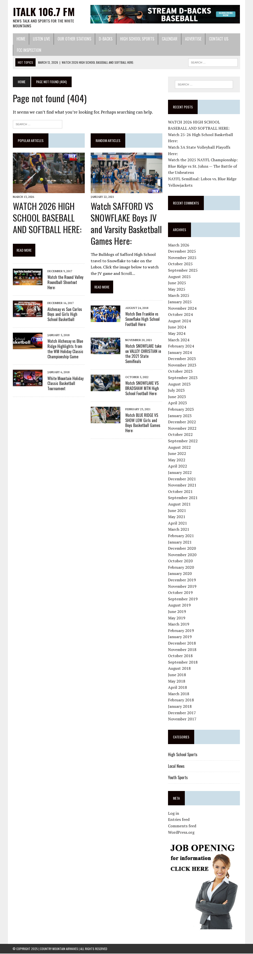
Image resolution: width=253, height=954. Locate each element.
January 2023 (180, 416)
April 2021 (177, 523)
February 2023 (181, 409)
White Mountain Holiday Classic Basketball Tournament (65, 384)
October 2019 (180, 592)
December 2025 (182, 251)
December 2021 (182, 479)
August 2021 (179, 504)
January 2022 (180, 472)
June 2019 (177, 611)
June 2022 (177, 453)
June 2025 (177, 283)
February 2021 (181, 536)
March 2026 (179, 245)
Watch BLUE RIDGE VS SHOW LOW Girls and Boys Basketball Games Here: (142, 423)
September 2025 (183, 270)
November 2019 (182, 586)
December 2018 (182, 643)
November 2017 (182, 719)
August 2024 (179, 321)
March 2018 (179, 694)
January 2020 (180, 574)
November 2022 (182, 428)
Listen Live (41, 39)
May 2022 (177, 460)
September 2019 (183, 599)
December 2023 (182, 359)
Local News (176, 766)
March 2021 (179, 529)
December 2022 (182, 422)
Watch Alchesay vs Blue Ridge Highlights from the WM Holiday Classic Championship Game (65, 349)
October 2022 (180, 434)
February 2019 (181, 630)
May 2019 (177, 618)
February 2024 (181, 346)
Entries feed (179, 820)
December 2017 (182, 713)
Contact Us (218, 39)
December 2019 (182, 580)
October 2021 (180, 491)
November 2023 (182, 365)
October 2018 (180, 656)
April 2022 (177, 466)
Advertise (193, 39)
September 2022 (183, 441)
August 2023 (179, 384)
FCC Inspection (29, 50)
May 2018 (177, 681)
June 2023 (177, 397)
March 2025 (179, 295)
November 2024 (182, 308)
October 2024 (180, 314)
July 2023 (176, 390)
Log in (173, 813)
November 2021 (182, 485)
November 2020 (182, 555)
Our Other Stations (74, 39)
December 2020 (182, 548)
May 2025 (177, 289)
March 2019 (179, 624)
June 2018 (177, 675)
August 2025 (179, 277)
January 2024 (180, 352)
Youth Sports (178, 778)
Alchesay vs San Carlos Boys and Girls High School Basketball (64, 314)
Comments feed (182, 826)
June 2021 (177, 510)
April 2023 (177, 403)
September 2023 (183, 378)
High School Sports (137, 39)
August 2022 (179, 447)
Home (20, 39)
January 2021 (180, 542)
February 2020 (181, 567)
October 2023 (180, 371)
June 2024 (177, 327)
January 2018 (180, 706)
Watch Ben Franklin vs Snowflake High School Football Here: (142, 319)
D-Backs (105, 39)
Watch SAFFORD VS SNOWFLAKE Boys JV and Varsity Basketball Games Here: (126, 223)
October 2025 (180, 264)
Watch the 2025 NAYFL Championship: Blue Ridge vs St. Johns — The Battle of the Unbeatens (203, 166)
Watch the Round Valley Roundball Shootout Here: (65, 282)
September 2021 (183, 498)
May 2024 (177, 333)
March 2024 (179, 340)
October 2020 (180, 561)
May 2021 (177, 517)
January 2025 (180, 302)
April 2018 (177, 687)
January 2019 (180, 637)
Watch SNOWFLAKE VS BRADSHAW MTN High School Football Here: (142, 389)
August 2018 (179, 668)
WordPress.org (181, 832)
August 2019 (179, 605)
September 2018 (183, 662)
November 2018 (182, 649)
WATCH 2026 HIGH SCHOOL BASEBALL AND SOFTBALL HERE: (47, 218)
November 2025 (182, 258)
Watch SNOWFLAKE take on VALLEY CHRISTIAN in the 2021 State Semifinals (143, 354)
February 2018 (181, 700)
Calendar (169, 39)
